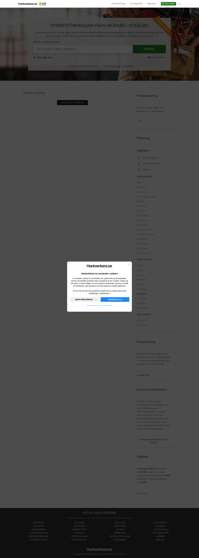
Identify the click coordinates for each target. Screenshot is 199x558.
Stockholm (118, 3)
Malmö (152, 3)
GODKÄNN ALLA (115, 299)
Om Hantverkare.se (105, 305)
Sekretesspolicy (92, 305)
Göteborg (136, 3)
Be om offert (168, 4)
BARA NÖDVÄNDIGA (84, 299)
